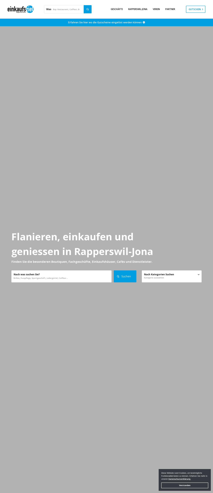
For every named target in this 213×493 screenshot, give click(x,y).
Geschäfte (117, 9)
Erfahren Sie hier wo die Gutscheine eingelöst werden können (106, 22)
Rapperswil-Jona (137, 9)
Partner (170, 9)
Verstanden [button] (184, 485)
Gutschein (195, 9)
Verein (156, 9)
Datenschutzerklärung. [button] (179, 479)
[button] (125, 276)
